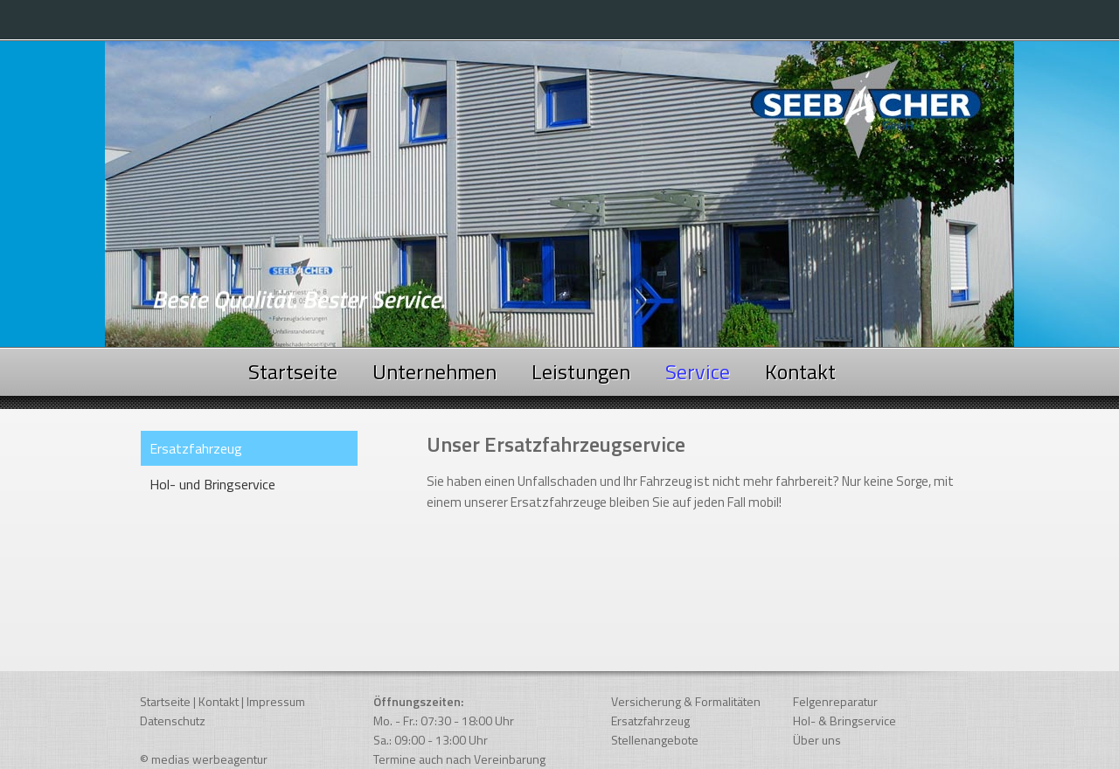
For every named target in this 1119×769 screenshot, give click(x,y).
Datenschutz (172, 720)
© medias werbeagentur (204, 759)
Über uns (817, 740)
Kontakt (800, 371)
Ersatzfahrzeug (650, 720)
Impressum (276, 701)
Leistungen (581, 371)
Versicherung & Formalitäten (686, 701)
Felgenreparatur (835, 701)
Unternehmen (434, 371)
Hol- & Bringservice (844, 720)
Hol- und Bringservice (212, 484)
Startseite (292, 371)
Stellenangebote (655, 740)
